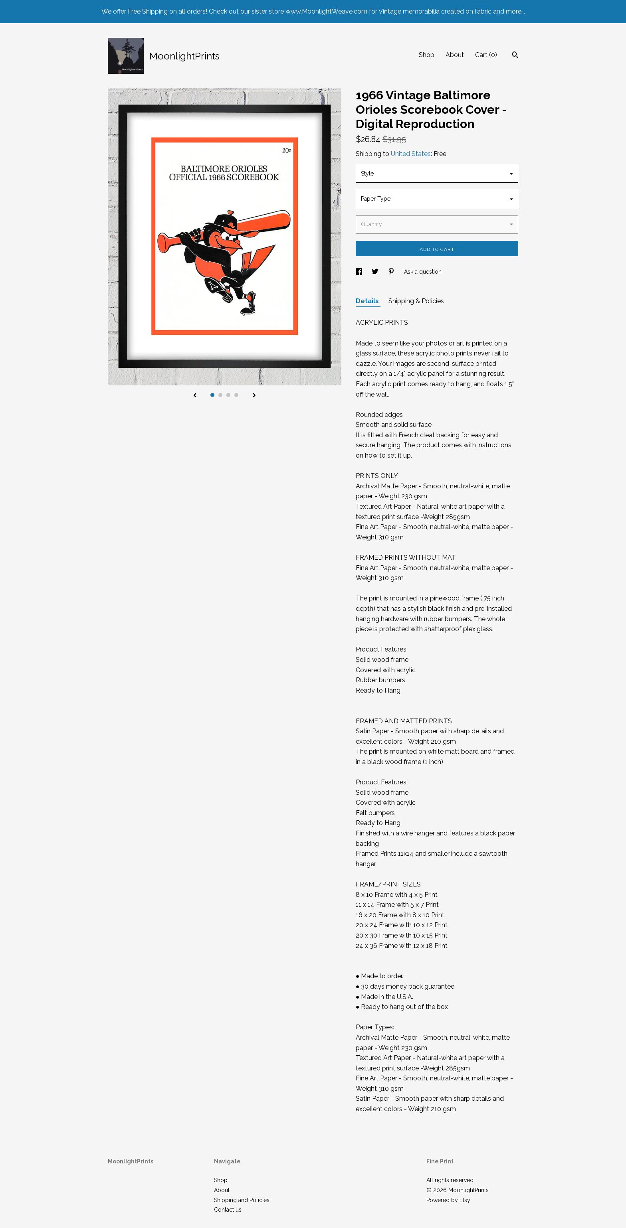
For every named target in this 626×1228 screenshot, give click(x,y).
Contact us (228, 1209)
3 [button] (228, 395)
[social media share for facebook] (360, 272)
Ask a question (423, 272)
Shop (426, 55)
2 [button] (220, 395)
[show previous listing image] (195, 396)
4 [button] (236, 395)
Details (368, 301)
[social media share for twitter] (376, 272)
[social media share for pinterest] (392, 272)
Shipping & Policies (416, 301)
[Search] (515, 55)
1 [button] (212, 395)
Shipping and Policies (241, 1200)
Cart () (486, 55)
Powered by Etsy (448, 1200)
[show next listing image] (254, 396)
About (455, 55)
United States (411, 154)
